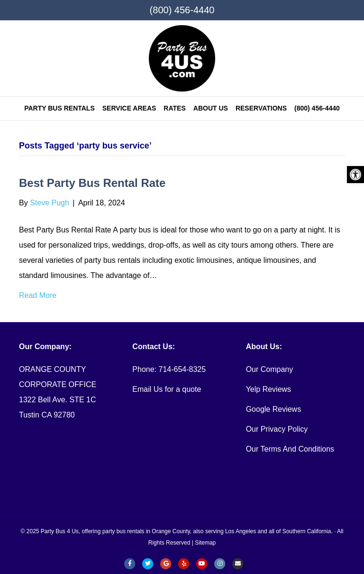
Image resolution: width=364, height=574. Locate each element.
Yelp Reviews (268, 389)
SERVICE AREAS (129, 108)
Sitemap (205, 542)
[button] (355, 174)
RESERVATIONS (261, 108)
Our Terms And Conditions (290, 449)
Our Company (269, 369)
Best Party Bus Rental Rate (92, 182)
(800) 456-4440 (182, 10)
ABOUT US (210, 108)
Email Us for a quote (166, 389)
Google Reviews (273, 409)
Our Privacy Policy (277, 429)
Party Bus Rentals (59, 108)
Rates (174, 108)
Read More (37, 295)
